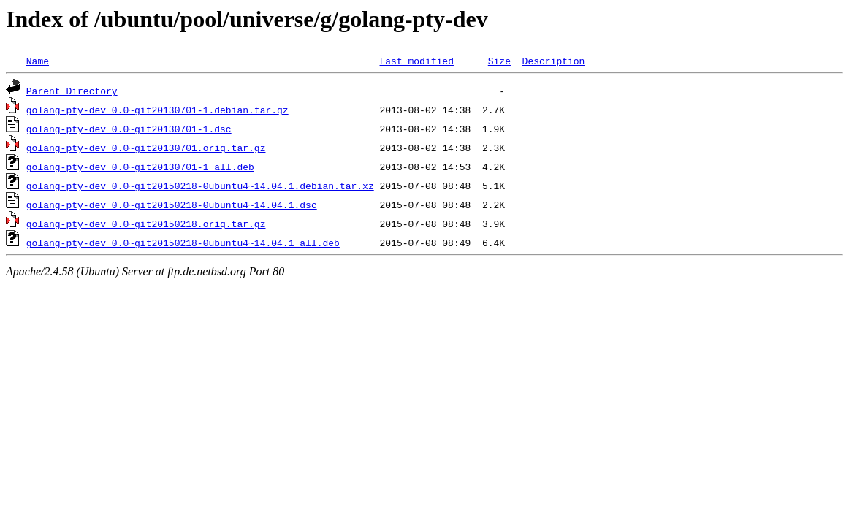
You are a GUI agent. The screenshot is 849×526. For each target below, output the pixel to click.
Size (499, 60)
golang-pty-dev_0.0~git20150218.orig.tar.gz (146, 223)
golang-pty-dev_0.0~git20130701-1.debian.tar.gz (157, 109)
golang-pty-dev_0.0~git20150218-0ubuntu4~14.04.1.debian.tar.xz (200, 185)
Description (553, 60)
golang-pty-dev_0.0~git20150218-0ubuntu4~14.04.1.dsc (171, 204)
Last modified (416, 60)
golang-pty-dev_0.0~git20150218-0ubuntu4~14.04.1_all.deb (183, 242)
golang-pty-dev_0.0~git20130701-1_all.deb (140, 166)
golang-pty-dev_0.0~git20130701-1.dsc (129, 128)
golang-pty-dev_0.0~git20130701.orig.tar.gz (146, 147)
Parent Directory (72, 90)
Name (37, 60)
